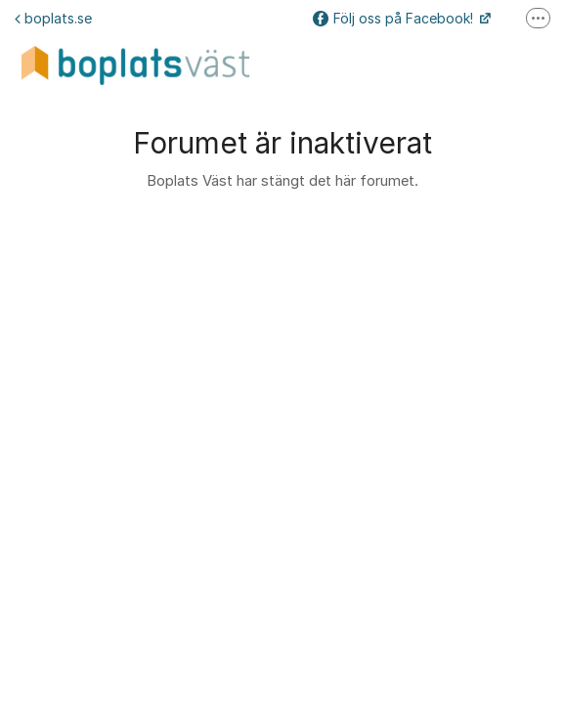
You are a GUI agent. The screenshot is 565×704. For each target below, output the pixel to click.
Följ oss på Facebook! (395, 18)
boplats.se (53, 18)
